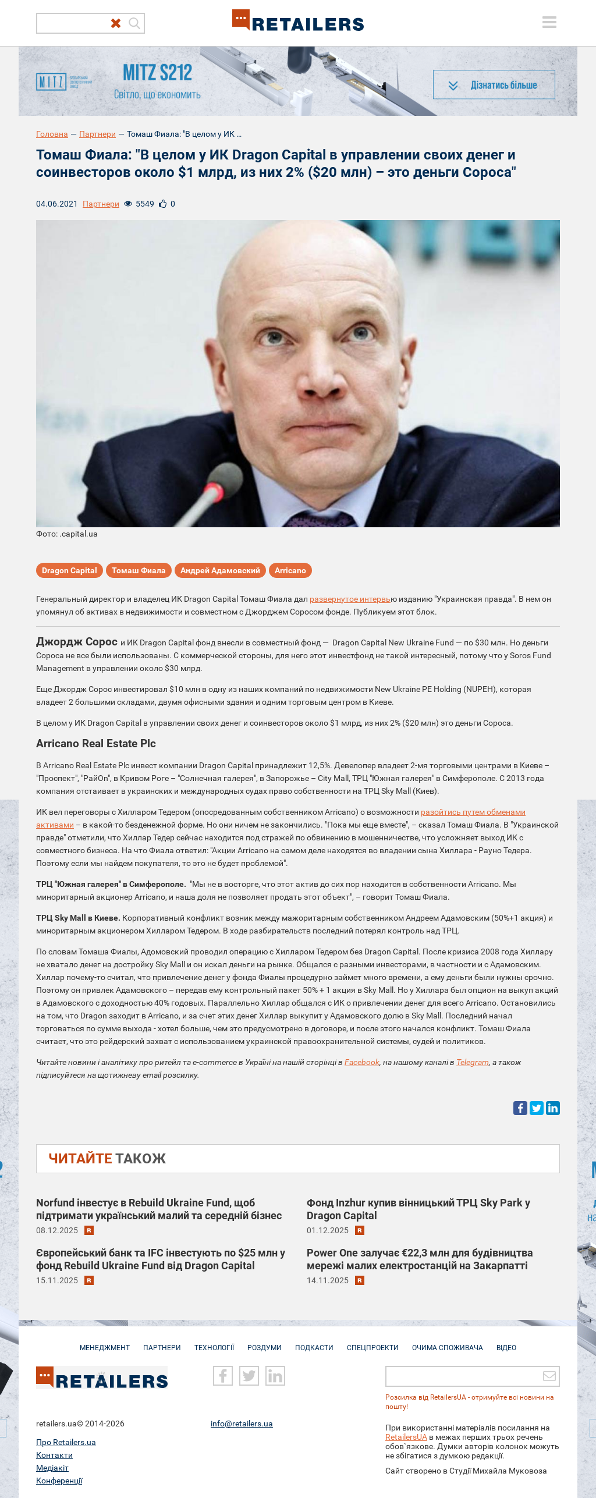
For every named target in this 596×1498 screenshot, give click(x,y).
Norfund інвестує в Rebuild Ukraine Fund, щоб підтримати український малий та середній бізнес (159, 1209)
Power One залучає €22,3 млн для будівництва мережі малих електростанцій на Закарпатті (420, 1259)
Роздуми (264, 1342)
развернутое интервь (350, 599)
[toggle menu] (549, 22)
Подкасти (314, 1342)
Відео (506, 1342)
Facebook (362, 1062)
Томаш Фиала (139, 570)
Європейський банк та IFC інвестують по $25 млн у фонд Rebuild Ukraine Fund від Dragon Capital (160, 1259)
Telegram (472, 1062)
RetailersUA (406, 1436)
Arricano (290, 570)
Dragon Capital (69, 570)
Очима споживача (447, 1342)
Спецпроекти (373, 1342)
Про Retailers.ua (66, 1441)
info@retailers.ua (242, 1423)
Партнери (97, 134)
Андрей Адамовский (220, 570)
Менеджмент (105, 1342)
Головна (52, 134)
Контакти (54, 1454)
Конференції (59, 1480)
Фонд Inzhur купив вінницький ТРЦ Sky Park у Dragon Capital (418, 1209)
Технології (214, 1342)
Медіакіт (52, 1467)
